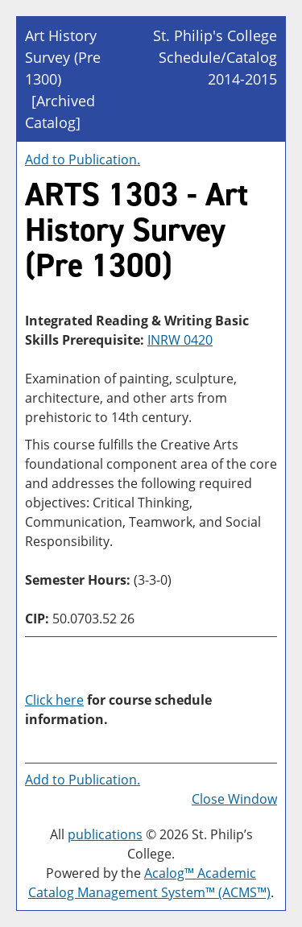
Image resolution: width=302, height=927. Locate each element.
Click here (54, 700)
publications (105, 834)
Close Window (234, 799)
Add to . (82, 159)
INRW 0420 (180, 340)
